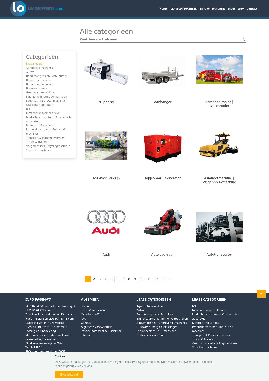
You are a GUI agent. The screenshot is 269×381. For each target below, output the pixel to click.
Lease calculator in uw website (45, 323)
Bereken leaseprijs (212, 8)
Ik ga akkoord (69, 374)
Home (164, 8)
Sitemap (86, 335)
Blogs (232, 8)
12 (156, 279)
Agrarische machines (39, 68)
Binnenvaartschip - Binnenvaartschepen (162, 318)
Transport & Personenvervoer (45, 138)
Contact (252, 8)
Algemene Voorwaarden (96, 327)
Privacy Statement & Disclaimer (101, 331)
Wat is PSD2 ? (34, 347)
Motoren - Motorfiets (39, 125)
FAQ (83, 318)
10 (141, 279)
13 (163, 279)
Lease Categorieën (93, 310)
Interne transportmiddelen (43, 113)
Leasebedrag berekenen (41, 339)
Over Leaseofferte (92, 314)
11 (149, 279)
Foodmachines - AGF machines (45, 101)
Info (241, 8)
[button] (261, 294)
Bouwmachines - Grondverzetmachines (162, 323)
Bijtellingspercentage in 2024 (44, 343)
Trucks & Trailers (36, 142)
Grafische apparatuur (40, 105)
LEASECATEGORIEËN (183, 8)
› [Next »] (170, 279)
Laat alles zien (35, 64)
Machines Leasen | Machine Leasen (48, 335)
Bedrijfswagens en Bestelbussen (47, 76)
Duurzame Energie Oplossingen (46, 96)
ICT (28, 109)
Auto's (30, 72)
